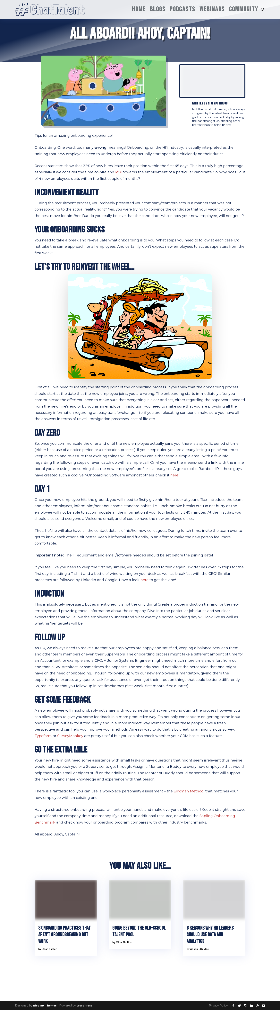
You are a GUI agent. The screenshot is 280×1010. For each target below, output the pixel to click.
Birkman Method (189, 791)
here (174, 475)
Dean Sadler (49, 949)
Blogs (157, 9)
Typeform (43, 736)
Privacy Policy (218, 1005)
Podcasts (182, 9)
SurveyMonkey (70, 736)
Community (243, 9)
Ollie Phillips (124, 942)
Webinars (212, 9)
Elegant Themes (45, 1005)
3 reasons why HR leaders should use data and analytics (210, 934)
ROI (118, 172)
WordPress (84, 1005)
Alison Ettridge (199, 949)
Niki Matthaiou (218, 103)
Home (139, 9)
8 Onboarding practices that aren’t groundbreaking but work (64, 934)
